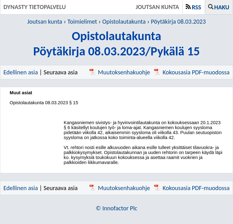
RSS (196, 7)
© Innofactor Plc (116, 208)
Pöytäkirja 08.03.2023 (178, 21)
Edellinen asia (20, 72)
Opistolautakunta (124, 21)
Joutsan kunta (44, 21)
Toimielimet (82, 21)
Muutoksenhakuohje (119, 72)
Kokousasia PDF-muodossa (192, 72)
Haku (221, 7)
